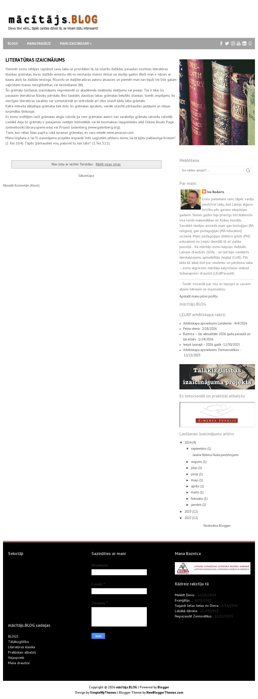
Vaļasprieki (16, 657)
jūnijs (195, 474)
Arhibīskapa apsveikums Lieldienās (207, 323)
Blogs (13, 43)
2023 (188, 511)
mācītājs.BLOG (126, 687)
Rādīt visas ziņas (108, 164)
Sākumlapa (86, 175)
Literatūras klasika (21, 647)
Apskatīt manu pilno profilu (198, 296)
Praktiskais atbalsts (22, 652)
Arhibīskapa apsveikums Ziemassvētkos (211, 350)
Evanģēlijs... (183, 600)
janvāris (196, 505)
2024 (188, 442)
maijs (195, 480)
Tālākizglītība (18, 641)
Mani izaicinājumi (75, 43)
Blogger (224, 525)
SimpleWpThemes (103, 692)
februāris (197, 498)
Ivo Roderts (215, 192)
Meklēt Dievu (185, 595)
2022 (188, 518)
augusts (197, 462)
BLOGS (13, 636)
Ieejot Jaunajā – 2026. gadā (202, 344)
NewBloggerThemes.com (164, 692)
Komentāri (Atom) (27, 185)
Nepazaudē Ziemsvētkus (193, 616)
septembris (199, 448)
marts (195, 492)
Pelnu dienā (191, 329)
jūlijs (194, 468)
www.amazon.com (120, 132)
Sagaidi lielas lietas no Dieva (196, 605)
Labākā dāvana (186, 611)
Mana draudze (39, 43)
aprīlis (195, 486)
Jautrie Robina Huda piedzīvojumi (215, 455)
